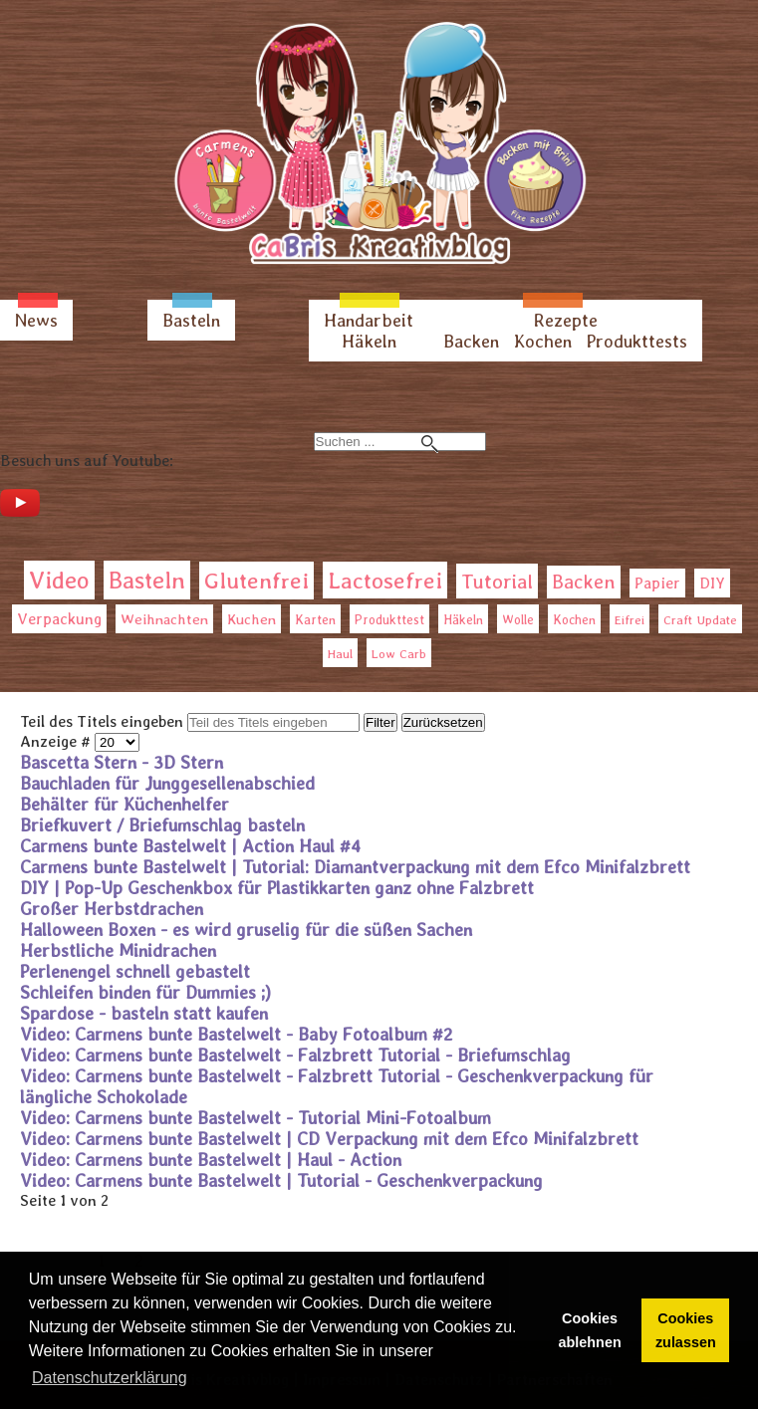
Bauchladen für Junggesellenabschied (167, 783)
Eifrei (629, 619)
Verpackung (59, 618)
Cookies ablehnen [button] (590, 1330)
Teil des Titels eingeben (103, 721)
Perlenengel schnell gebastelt (135, 971)
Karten (315, 619)
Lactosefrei (385, 580)
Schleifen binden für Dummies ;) (145, 992)
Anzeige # (57, 741)
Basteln (191, 320)
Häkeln (369, 341)
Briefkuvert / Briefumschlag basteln (162, 825)
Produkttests (637, 341)
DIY (712, 583)
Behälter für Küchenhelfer (124, 804)
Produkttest (389, 619)
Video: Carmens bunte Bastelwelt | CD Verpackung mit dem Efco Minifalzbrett (329, 1138)
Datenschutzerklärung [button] (109, 1377)
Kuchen (251, 618)
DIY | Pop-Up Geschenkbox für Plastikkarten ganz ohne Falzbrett (277, 887)
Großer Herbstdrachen (111, 908)
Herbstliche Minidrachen (118, 950)
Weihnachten (164, 619)
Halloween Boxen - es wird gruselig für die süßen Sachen (246, 929)
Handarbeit (368, 320)
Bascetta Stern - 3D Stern (121, 762)
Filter (380, 722)
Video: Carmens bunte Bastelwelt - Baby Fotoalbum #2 (236, 1034)
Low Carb (399, 653)
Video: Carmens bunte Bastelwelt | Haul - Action (210, 1159)
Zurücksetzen (443, 722)
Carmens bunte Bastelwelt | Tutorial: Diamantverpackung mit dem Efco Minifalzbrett (355, 866)
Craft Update (700, 619)
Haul (340, 653)
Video (59, 580)
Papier (657, 583)
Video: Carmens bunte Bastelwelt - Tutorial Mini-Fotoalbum (255, 1117)
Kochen (543, 341)
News (36, 320)
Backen (471, 341)
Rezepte (566, 320)
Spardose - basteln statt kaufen (144, 1013)
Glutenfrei (256, 580)
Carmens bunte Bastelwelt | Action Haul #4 (190, 845)
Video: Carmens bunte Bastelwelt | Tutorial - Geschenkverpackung (281, 1180)
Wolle (518, 619)
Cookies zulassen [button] (685, 1330)
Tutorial (497, 581)
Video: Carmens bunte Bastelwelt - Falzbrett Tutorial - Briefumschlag (295, 1055)
